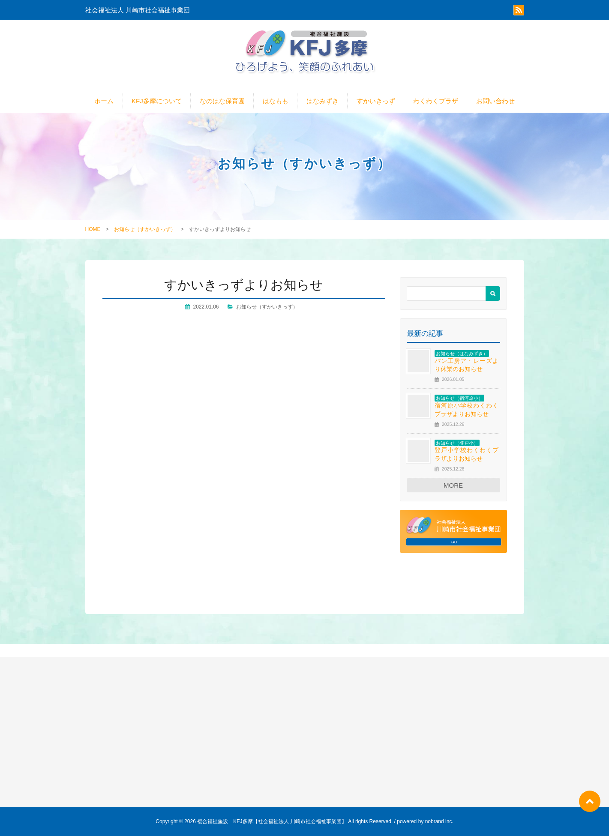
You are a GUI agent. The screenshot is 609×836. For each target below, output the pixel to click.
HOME (93, 229)
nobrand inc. (439, 821)
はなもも (275, 101)
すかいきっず (376, 101)
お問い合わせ (495, 101)
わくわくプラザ (435, 101)
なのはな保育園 (222, 101)
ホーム (104, 101)
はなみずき (322, 101)
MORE (453, 485)
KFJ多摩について (157, 101)
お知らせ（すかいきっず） (145, 229)
